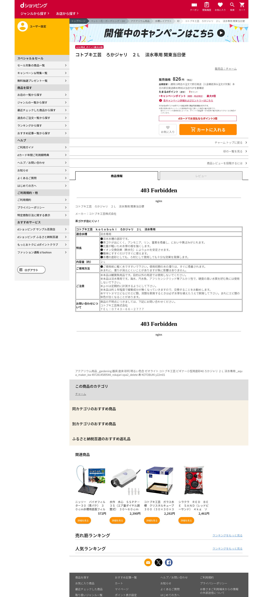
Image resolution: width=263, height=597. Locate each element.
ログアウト (31, 270)
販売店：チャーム (226, 68)
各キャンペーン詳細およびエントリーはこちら (188, 100)
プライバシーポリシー (31, 207)
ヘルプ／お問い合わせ (31, 162)
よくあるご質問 (27, 178)
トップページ (78, 21)
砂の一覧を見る (233, 151)
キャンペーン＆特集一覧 (32, 73)
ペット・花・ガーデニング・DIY (108, 21)
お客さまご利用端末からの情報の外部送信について (219, 591)
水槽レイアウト (163, 21)
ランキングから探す (29, 125)
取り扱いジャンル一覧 (88, 595)
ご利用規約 (24, 200)
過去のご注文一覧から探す (33, 118)
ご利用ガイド (25, 147)
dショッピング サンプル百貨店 (36, 229)
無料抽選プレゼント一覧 (32, 81)
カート (119, 583)
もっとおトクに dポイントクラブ (37, 244)
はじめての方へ (27, 186)
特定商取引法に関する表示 (33, 215)
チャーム (80, 394)
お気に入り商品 (84, 583)
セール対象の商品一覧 (31, 65)
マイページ (122, 589)
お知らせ (22, 170)
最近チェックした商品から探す (36, 110)
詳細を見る (83, 520)
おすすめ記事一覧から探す (33, 133)
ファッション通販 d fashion (34, 252)
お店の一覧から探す (29, 95)
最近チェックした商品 (89, 589)
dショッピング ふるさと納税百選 (37, 237)
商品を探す (82, 577)
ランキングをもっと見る (227, 535)
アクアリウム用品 (140, 21)
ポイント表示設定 (126, 595)
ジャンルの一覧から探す (32, 102)
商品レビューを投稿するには (225, 163)
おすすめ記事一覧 (126, 577)
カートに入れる (208, 129)
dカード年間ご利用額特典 (33, 155)
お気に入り (168, 132)
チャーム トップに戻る (229, 142)
